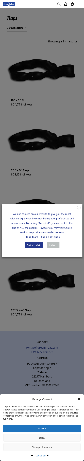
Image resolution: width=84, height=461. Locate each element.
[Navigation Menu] (79, 4)
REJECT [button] (53, 244)
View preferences (42, 447)
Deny (42, 437)
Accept (42, 428)
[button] (79, 399)
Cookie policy (42, 455)
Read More (31, 237)
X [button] (78, 207)
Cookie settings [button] (50, 237)
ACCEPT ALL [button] (33, 244)
